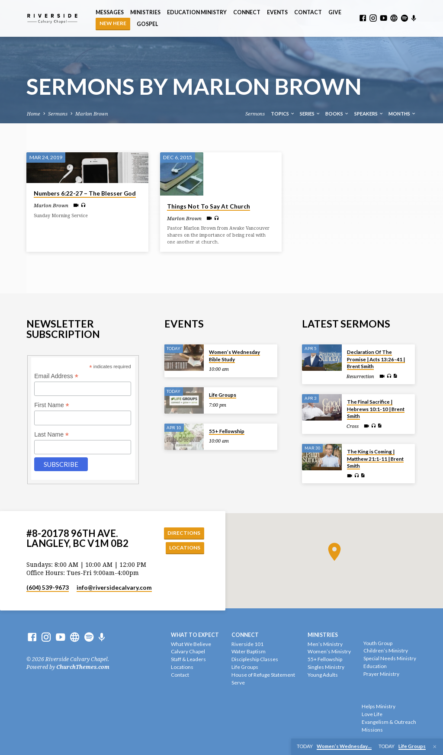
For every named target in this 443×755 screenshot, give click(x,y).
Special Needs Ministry (389, 658)
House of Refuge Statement (263, 674)
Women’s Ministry (329, 652)
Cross (353, 425)
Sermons (57, 114)
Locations (183, 547)
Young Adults (323, 674)
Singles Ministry (326, 667)
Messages (110, 12)
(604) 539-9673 (47, 588)
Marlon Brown (91, 114)
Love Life (372, 714)
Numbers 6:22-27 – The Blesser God (85, 193)
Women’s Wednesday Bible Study (234, 355)
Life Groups (222, 394)
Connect (246, 12)
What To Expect (195, 635)
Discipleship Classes (254, 659)
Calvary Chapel (188, 652)
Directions (183, 532)
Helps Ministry (378, 707)
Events (277, 12)
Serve (238, 682)
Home (33, 114)
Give (334, 12)
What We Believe (191, 644)
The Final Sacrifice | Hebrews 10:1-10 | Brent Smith (375, 408)
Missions (372, 729)
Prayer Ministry (381, 674)
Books (337, 113)
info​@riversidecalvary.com (114, 588)
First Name (51, 405)
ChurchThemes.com (82, 667)
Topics (283, 113)
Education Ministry (197, 12)
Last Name (51, 434)
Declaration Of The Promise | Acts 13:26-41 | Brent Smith (376, 359)
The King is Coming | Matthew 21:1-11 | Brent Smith (375, 458)
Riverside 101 (247, 644)
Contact (308, 12)
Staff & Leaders (188, 659)
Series (310, 113)
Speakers (369, 113)
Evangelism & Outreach (389, 722)
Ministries (145, 12)
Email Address (56, 375)
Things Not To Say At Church (208, 206)
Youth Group (377, 643)
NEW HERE (113, 23)
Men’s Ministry (325, 644)
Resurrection (360, 376)
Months (402, 113)
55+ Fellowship (226, 430)
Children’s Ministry (385, 651)
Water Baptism (248, 652)
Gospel (147, 24)
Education (375, 666)
